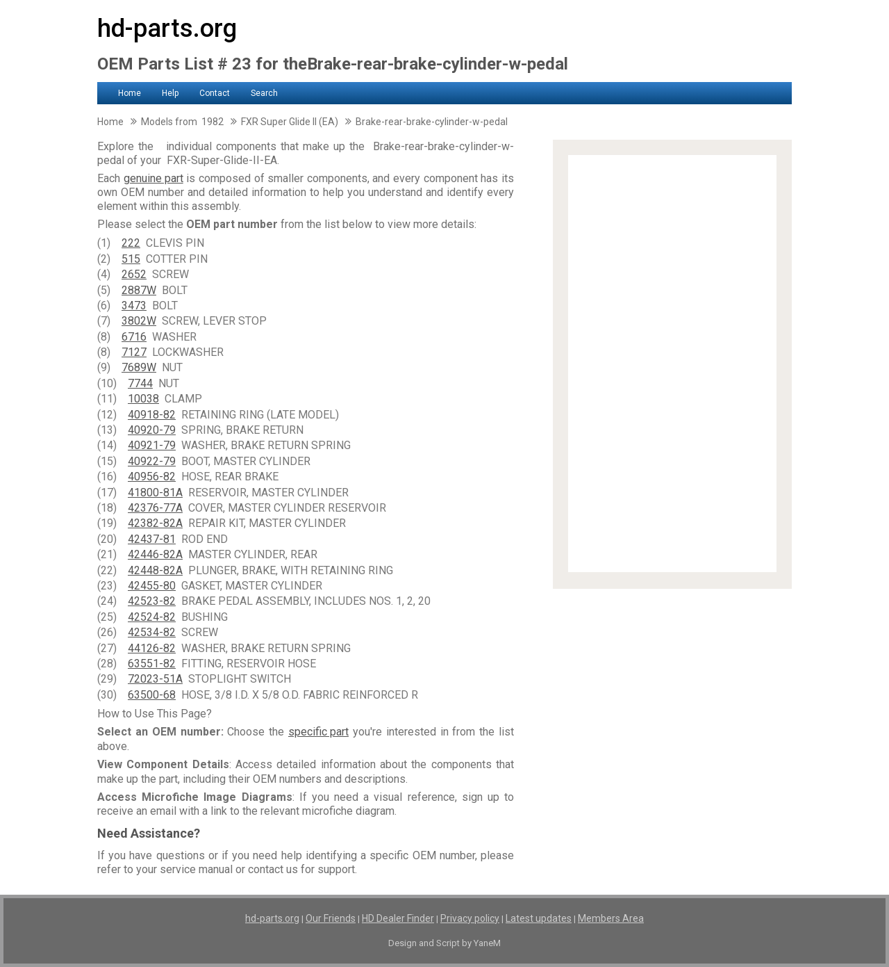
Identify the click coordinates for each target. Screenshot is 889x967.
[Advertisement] (672, 363)
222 (131, 243)
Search (264, 93)
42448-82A (155, 570)
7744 (140, 383)
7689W (139, 367)
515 (131, 259)
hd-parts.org (167, 28)
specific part (318, 731)
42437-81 (152, 539)
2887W (139, 290)
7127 (134, 352)
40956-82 (152, 476)
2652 (134, 274)
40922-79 (152, 461)
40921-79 (152, 445)
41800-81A (155, 492)
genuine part (153, 178)
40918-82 (152, 414)
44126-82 (152, 648)
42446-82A (155, 554)
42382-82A (155, 523)
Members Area (611, 918)
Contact (214, 93)
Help (170, 93)
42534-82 (152, 632)
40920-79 (152, 430)
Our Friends (331, 918)
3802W (139, 320)
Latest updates (539, 918)
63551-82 (152, 663)
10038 (143, 398)
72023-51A (155, 678)
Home (129, 93)
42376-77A (155, 507)
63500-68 (152, 694)
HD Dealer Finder (398, 918)
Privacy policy (469, 918)
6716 (134, 336)
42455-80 (152, 585)
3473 (134, 305)
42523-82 (152, 601)
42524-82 (152, 617)
